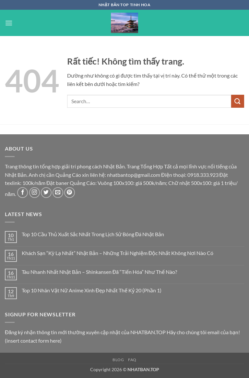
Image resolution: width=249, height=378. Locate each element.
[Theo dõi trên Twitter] (46, 192)
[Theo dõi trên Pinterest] (69, 192)
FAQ (132, 359)
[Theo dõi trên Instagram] (34, 192)
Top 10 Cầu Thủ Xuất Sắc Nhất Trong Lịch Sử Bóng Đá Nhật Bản (93, 234)
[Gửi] (237, 101)
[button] (9, 23)
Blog (118, 359)
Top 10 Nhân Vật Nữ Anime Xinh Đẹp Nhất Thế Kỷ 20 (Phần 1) (92, 290)
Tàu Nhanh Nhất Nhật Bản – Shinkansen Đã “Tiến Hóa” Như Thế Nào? (99, 272)
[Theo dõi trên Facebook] (22, 192)
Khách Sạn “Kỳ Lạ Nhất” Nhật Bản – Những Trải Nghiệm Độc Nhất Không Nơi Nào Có (118, 253)
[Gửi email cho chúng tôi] (58, 192)
